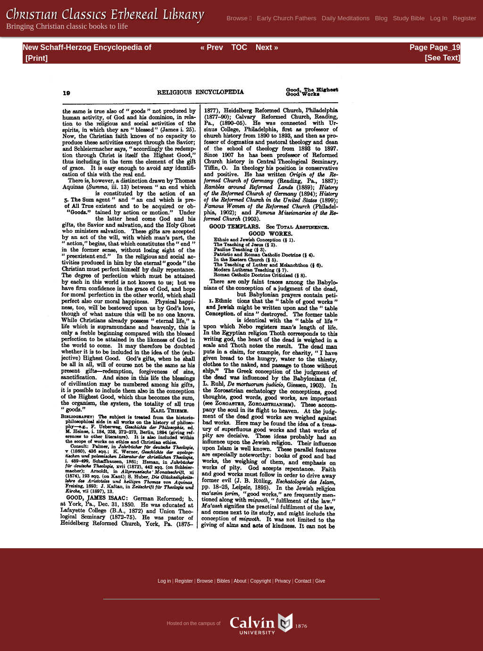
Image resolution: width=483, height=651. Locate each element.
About (239, 581)
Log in (164, 581)
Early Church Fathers (286, 18)
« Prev (211, 47)
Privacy (283, 581)
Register (464, 18)
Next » (267, 47)
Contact (303, 581)
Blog (381, 18)
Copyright (260, 581)
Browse (238, 18)
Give (320, 581)
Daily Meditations (345, 18)
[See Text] (442, 58)
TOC (239, 47)
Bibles (223, 581)
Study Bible (409, 18)
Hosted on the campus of (241, 623)
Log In (439, 18)
